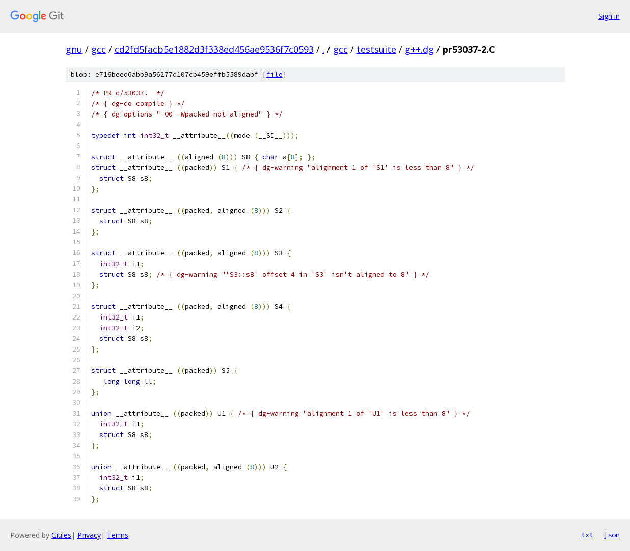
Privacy (89, 535)
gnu (74, 49)
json (612, 534)
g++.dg (419, 49)
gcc (98, 49)
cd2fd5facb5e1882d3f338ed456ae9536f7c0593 (214, 49)
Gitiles (61, 535)
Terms (117, 535)
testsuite (376, 49)
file (274, 74)
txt (587, 534)
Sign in (609, 16)
